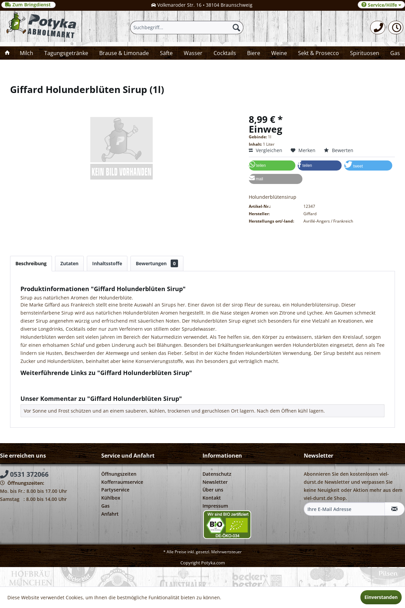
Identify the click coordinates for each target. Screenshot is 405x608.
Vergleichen (265, 150)
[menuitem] (377, 27)
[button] (272, 165)
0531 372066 (24, 474)
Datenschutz (216, 474)
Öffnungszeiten (118, 474)
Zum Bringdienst (28, 5)
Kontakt (211, 498)
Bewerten (338, 150)
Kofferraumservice (122, 482)
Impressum (215, 506)
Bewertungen (157, 263)
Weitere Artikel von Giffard (53, 388)
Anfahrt (110, 514)
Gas (105, 506)
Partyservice (115, 489)
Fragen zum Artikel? (45, 381)
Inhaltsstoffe (107, 263)
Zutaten (69, 263)
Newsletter (215, 482)
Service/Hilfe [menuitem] (381, 5)
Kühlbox (110, 498)
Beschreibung (31, 263)
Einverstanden (381, 597)
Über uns (212, 489)
